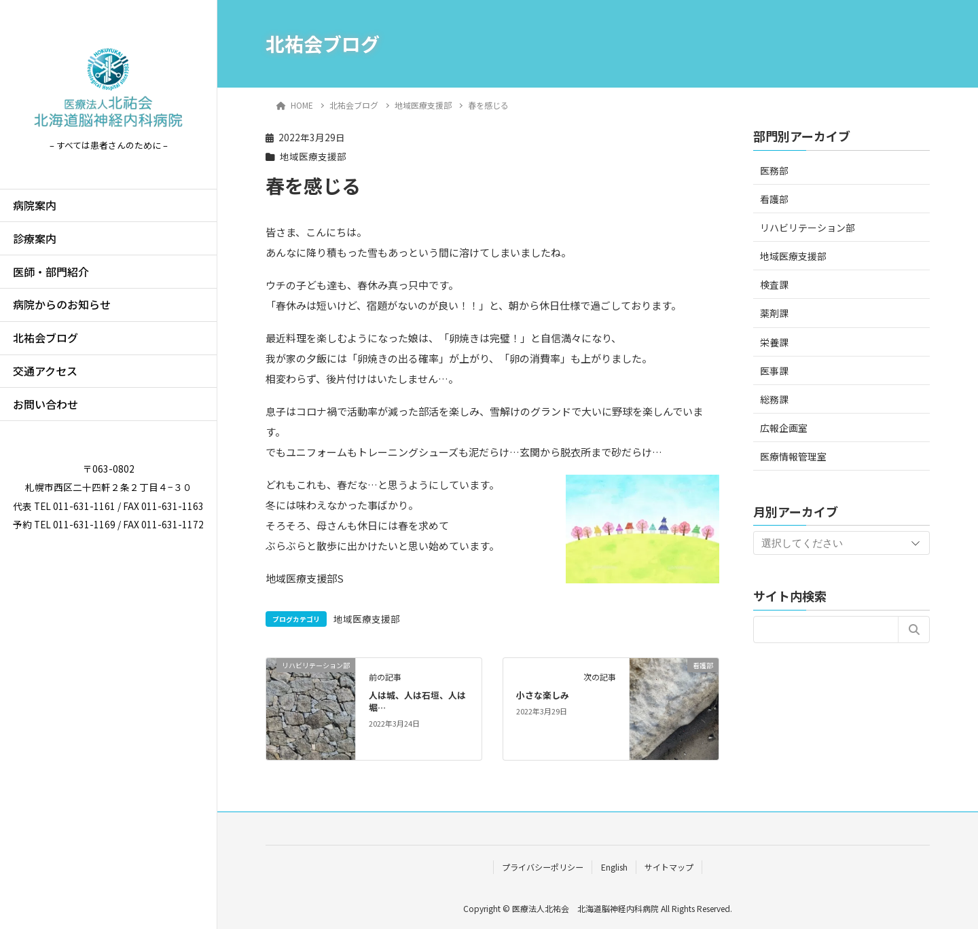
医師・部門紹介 (51, 271)
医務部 (774, 170)
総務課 (774, 399)
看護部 (774, 199)
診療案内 (34, 238)
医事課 (774, 371)
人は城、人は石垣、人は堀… (417, 701)
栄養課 (774, 342)
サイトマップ (669, 867)
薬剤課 (774, 313)
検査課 (774, 284)
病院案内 (34, 205)
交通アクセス (45, 371)
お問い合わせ (45, 404)
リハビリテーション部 (807, 227)
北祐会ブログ (45, 337)
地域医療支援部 (313, 156)
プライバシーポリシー (542, 867)
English (614, 867)
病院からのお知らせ (62, 304)
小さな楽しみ (542, 695)
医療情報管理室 (793, 456)
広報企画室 (784, 428)
